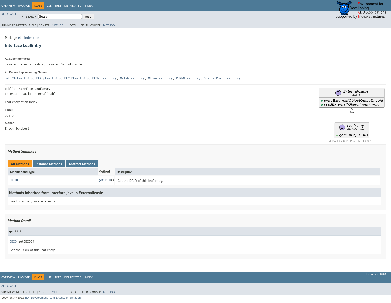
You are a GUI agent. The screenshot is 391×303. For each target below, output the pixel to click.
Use (49, 5)
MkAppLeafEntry (48, 78)
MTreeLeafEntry (160, 78)
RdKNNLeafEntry (188, 78)
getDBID (104, 180)
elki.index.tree (28, 37)
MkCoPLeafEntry (76, 78)
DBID (14, 180)
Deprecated (72, 5)
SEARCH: (31, 16)
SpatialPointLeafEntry (222, 78)
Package (24, 5)
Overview (8, 5)
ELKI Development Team (40, 297)
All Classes (9, 14)
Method (58, 25)
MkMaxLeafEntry (104, 78)
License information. (68, 297)
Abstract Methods (82, 164)
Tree (58, 5)
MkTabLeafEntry (132, 78)
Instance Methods (49, 164)
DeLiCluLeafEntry (19, 78)
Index (88, 5)
